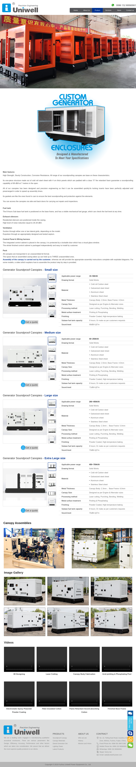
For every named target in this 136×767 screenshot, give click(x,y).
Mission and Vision (84, 743)
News (119, 10)
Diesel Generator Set (60, 743)
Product (97, 10)
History (80, 741)
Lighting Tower (58, 746)
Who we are (82, 738)
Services (108, 10)
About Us (86, 10)
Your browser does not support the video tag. (19, 659)
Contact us (130, 10)
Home (76, 10)
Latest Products (58, 749)
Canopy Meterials (59, 741)
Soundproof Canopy (60, 738)
